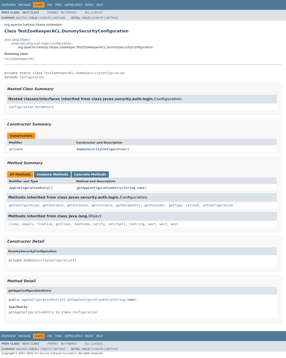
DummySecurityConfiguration (101, 149)
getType (175, 205)
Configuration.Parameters (31, 107)
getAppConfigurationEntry (99, 188)
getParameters (128, 205)
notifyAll (117, 224)
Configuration (31, 77)
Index (89, 4)
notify (99, 224)
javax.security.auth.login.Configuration (41, 43)
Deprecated (73, 4)
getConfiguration (24, 205)
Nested (21, 17)
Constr (45, 17)
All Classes (94, 12)
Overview (8, 4)
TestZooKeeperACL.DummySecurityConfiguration (84, 73)
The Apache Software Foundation (55, 353)
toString (136, 224)
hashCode (82, 224)
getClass (63, 224)
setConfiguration (218, 205)
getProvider (154, 205)
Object (95, 216)
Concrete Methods (90, 174)
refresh (192, 205)
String (129, 188)
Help (99, 4)
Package (24, 4)
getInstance (53, 205)
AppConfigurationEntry (29, 188)
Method (59, 17)
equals (27, 224)
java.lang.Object (17, 39)
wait (152, 224)
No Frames (69, 12)
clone (13, 224)
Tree (58, 4)
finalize (44, 224)
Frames (52, 12)
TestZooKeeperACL (19, 59)
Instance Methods (52, 174)
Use (49, 4)
